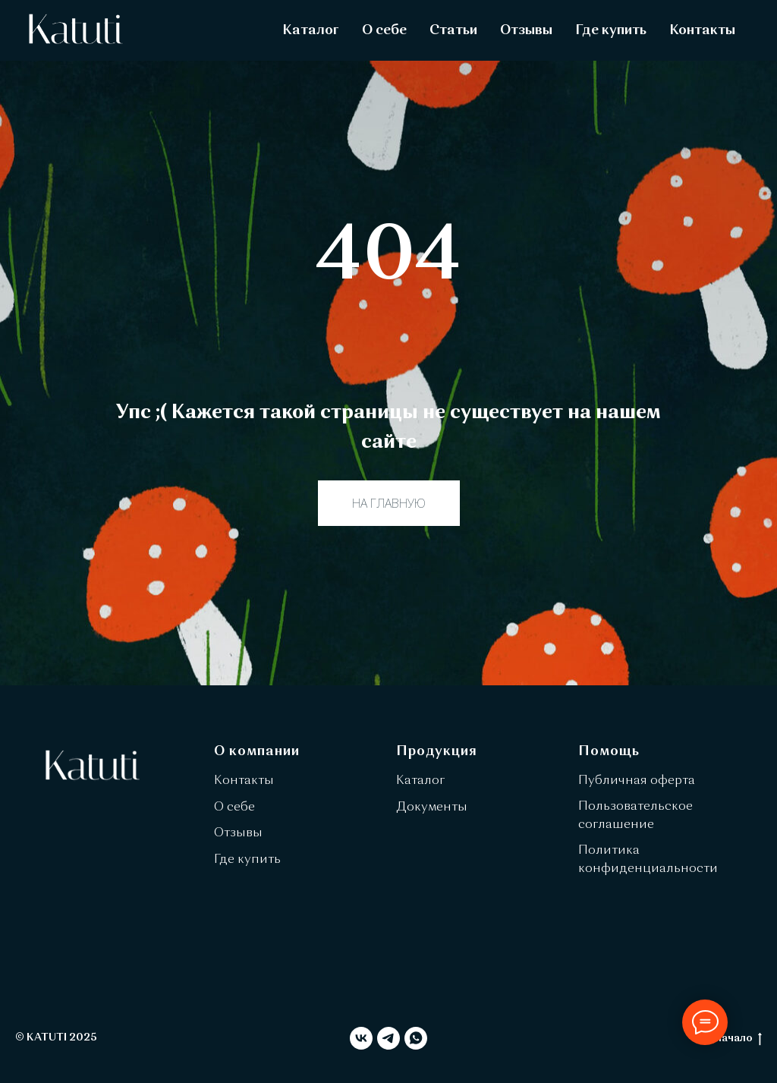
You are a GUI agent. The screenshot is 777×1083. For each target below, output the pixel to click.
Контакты (702, 30)
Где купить (610, 30)
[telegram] (388, 1038)
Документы (431, 807)
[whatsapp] (415, 1038)
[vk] (361, 1038)
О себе (384, 30)
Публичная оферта (636, 781)
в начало (734, 1039)
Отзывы (526, 30)
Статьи (453, 30)
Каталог (310, 30)
